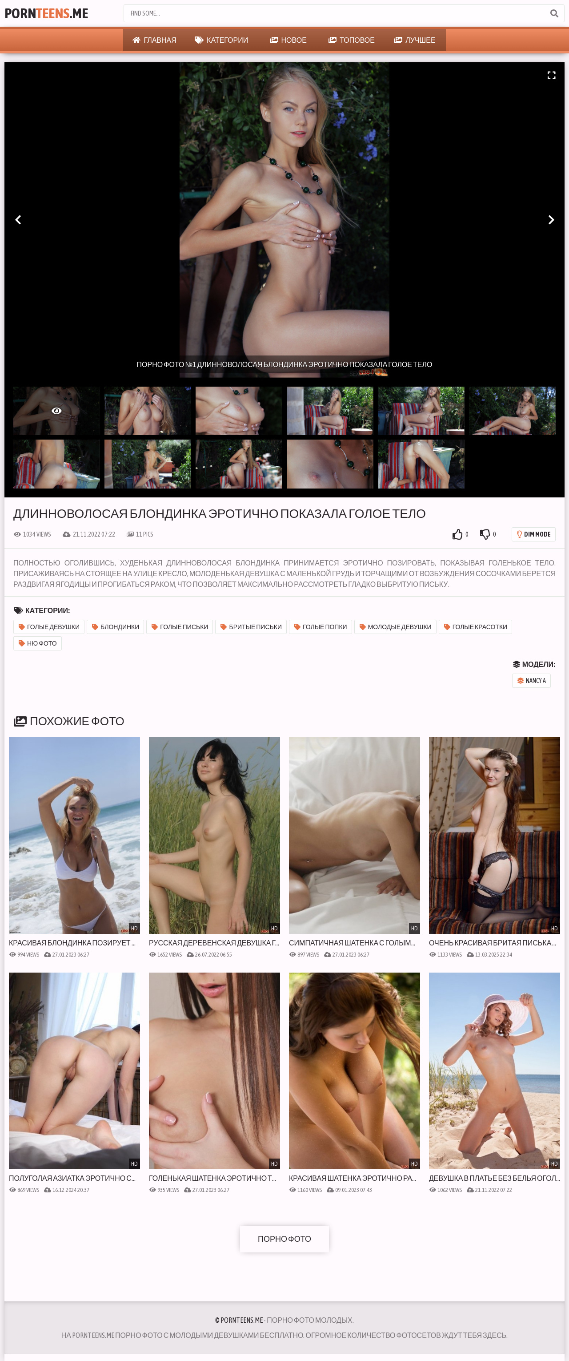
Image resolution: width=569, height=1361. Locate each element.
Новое (288, 40)
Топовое (352, 40)
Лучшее (414, 40)
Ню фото (38, 643)
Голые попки (320, 627)
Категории (221, 40)
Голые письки (180, 627)
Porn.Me (46, 13)
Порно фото (284, 1239)
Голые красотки (476, 627)
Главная (154, 40)
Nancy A (531, 680)
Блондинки (115, 627)
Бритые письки (251, 627)
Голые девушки (49, 627)
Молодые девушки (396, 627)
